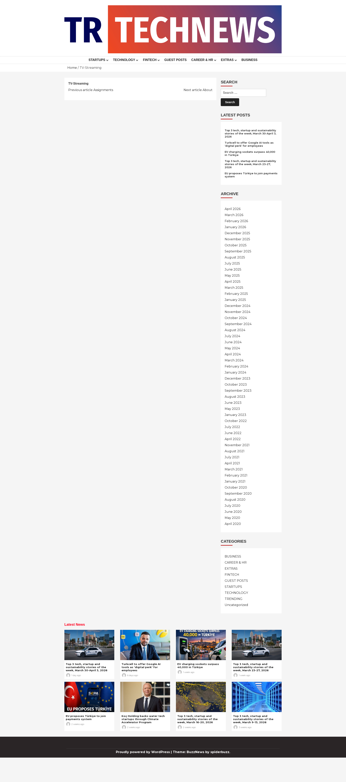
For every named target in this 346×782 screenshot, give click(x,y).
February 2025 (236, 294)
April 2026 (233, 209)
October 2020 (236, 487)
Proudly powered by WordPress (143, 752)
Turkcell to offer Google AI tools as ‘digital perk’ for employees (249, 144)
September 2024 (238, 324)
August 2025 (235, 257)
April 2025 (233, 281)
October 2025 (236, 245)
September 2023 (238, 390)
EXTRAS (227, 60)
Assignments (90, 90)
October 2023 (236, 384)
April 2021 (232, 463)
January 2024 (235, 372)
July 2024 (232, 336)
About (198, 90)
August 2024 (235, 330)
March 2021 (234, 469)
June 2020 (233, 512)
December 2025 (237, 233)
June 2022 (233, 433)
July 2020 (232, 506)
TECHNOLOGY (124, 60)
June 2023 (233, 403)
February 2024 (236, 366)
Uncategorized (236, 605)
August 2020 (235, 499)
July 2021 (232, 457)
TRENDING (233, 599)
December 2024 (237, 306)
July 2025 (232, 263)
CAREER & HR (202, 60)
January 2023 (235, 415)
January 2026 (235, 227)
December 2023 (237, 378)
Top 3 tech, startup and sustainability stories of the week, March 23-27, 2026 (250, 164)
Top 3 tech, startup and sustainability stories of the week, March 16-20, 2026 (197, 719)
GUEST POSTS (175, 60)
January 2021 (235, 481)
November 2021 (237, 445)
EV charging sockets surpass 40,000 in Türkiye (198, 665)
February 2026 (236, 221)
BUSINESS (249, 60)
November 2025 (237, 239)
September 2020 (238, 493)
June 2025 (233, 269)
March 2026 (234, 215)
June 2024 (233, 342)
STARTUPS (97, 60)
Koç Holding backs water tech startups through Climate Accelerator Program (143, 719)
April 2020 (233, 524)
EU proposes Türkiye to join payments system (86, 717)
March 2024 (234, 360)
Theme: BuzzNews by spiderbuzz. (201, 752)
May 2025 (232, 275)
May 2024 (232, 348)
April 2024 (233, 354)
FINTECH (149, 60)
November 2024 (237, 312)
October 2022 (236, 421)
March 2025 (234, 288)
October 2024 (236, 318)
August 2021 (234, 451)
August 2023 (235, 397)
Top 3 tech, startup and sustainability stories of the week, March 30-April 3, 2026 (250, 133)
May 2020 (232, 518)
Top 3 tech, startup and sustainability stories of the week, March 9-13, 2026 (253, 719)
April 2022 (233, 439)
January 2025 (235, 300)
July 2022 (232, 427)
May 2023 (232, 409)
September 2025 (238, 251)
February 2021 (236, 475)
